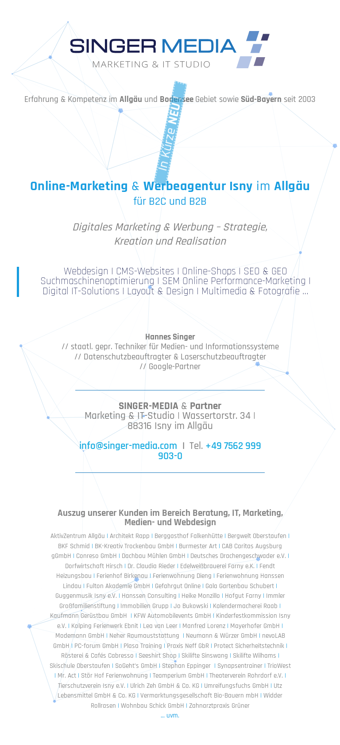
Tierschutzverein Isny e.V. (91, 686)
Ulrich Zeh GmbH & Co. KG (164, 686)
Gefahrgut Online (178, 586)
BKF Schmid (74, 546)
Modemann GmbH (79, 636)
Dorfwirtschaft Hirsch (94, 566)
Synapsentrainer (240, 666)
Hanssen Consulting (149, 596)
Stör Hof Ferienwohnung (114, 675)
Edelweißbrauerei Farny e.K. (217, 566)
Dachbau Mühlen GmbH (153, 556)
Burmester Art (198, 546)
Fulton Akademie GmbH (118, 586)
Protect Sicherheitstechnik (249, 646)
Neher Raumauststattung (144, 636)
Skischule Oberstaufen (80, 666)
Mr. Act (67, 675)
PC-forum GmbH (96, 646)
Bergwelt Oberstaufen (257, 536)
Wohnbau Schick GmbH (152, 706)
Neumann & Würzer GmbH (221, 636)
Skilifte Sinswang (205, 655)
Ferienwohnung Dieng (182, 576)
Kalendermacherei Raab (245, 606)
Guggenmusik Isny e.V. (86, 596)
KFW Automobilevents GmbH (172, 616)
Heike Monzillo (201, 596)
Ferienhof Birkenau (122, 576)
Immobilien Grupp (144, 606)
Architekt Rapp (130, 536)
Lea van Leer (160, 626)
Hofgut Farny (243, 596)
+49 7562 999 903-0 (209, 451)
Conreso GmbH (96, 556)
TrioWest (279, 666)
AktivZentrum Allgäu (77, 536)
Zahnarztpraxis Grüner (219, 706)
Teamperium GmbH (179, 675)
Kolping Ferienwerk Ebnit (104, 626)
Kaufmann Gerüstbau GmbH (88, 616)
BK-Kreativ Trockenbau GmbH (134, 546)
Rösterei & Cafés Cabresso (97, 655)
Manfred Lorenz (203, 626)
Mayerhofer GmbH (255, 626)
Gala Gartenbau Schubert (239, 586)
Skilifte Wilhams (254, 655)
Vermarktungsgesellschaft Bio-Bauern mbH (199, 695)
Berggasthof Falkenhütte (189, 536)
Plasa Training (143, 646)
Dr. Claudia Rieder (151, 566)
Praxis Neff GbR (188, 646)
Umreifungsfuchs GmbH (236, 686)
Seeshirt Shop (158, 655)
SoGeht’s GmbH (137, 666)
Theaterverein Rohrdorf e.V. (246, 675)
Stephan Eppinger (186, 666)
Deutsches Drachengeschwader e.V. (237, 556)
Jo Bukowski (191, 606)
